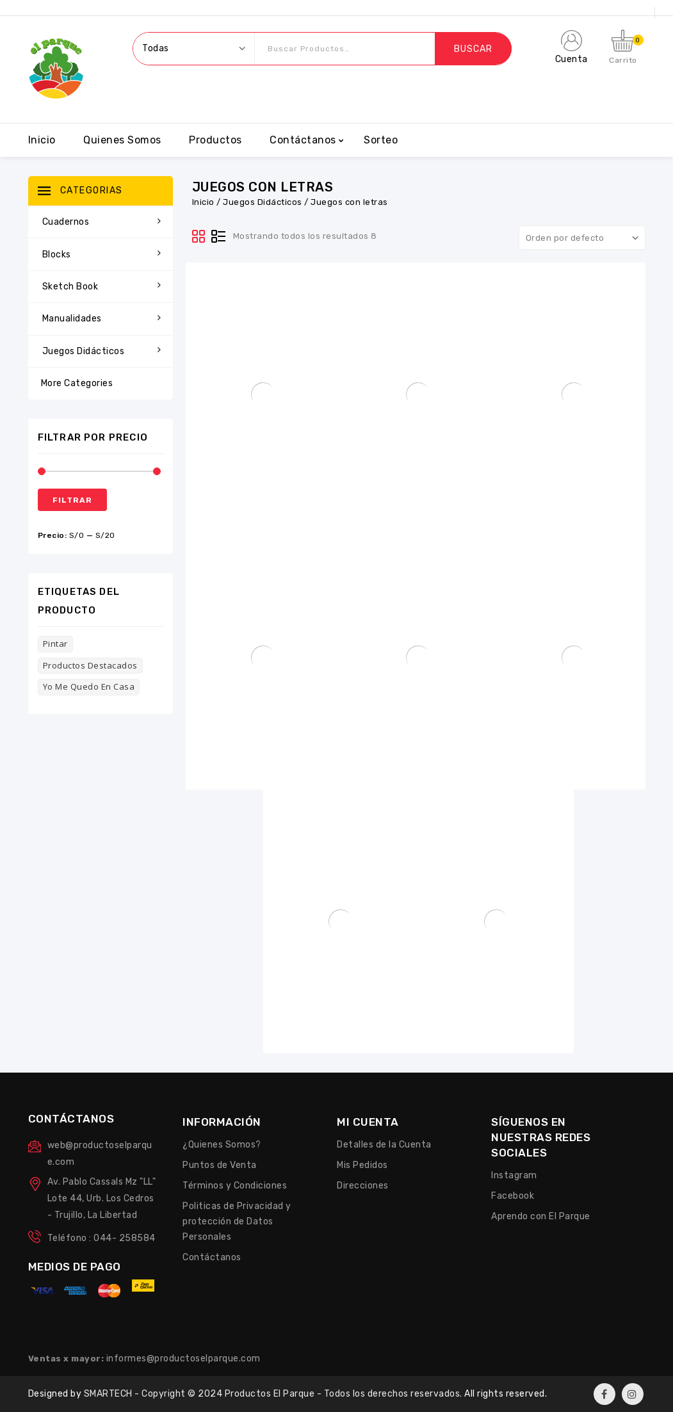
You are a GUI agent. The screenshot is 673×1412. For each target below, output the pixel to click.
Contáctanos (303, 140)
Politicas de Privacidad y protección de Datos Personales (236, 1221)
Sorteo (381, 140)
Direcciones (363, 1185)
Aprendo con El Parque (540, 1216)
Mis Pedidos (362, 1165)
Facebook (512, 1195)
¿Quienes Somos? (221, 1144)
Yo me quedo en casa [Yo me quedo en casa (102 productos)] (89, 686)
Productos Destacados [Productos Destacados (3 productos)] (90, 665)
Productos (215, 140)
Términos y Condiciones (234, 1185)
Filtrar (72, 500)
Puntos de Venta (219, 1165)
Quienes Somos (122, 140)
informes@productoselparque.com (183, 1358)
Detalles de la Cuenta (384, 1144)
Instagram (514, 1175)
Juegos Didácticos (262, 202)
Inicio (42, 140)
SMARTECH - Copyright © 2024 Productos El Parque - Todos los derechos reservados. (274, 1393)
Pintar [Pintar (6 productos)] (55, 643)
